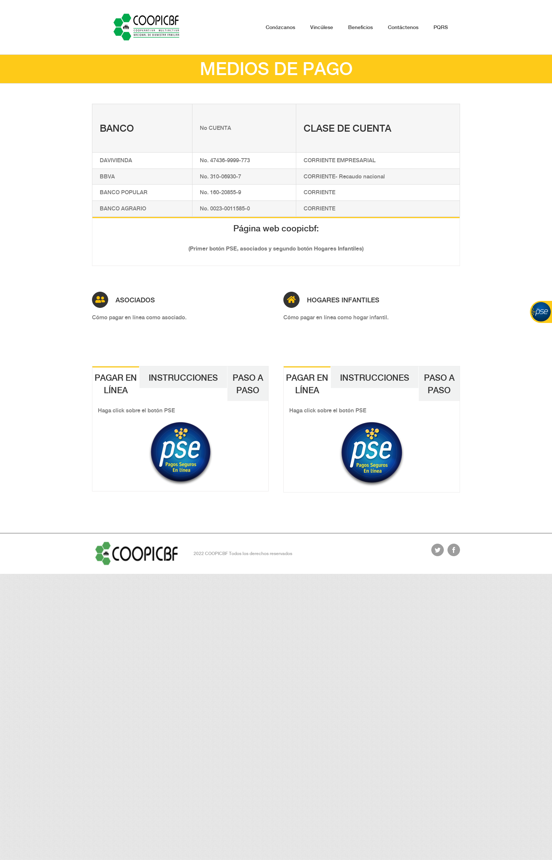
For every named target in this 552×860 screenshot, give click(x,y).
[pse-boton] (180, 426)
